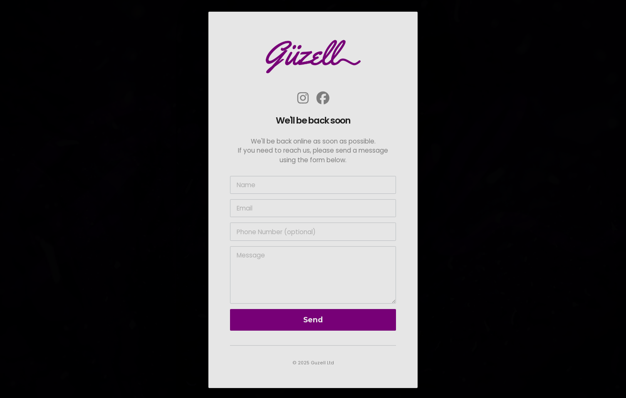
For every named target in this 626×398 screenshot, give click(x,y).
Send (313, 321)
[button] (303, 99)
